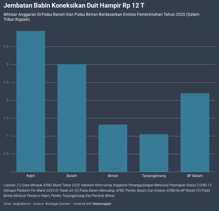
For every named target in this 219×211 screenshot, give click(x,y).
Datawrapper (102, 204)
